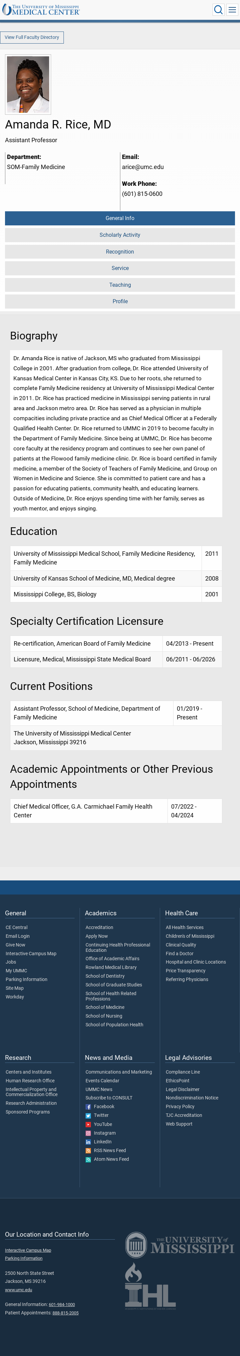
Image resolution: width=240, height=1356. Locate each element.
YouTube (99, 1124)
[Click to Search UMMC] (219, 10)
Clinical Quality (181, 945)
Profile (120, 301)
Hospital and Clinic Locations (196, 962)
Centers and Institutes (28, 1072)
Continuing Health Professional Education (118, 947)
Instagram (101, 1133)
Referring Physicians (187, 979)
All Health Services (185, 927)
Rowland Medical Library (111, 967)
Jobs (11, 962)
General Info (120, 218)
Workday (15, 997)
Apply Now (97, 936)
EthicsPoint (178, 1081)
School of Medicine (105, 1007)
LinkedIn (99, 1142)
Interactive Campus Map (31, 954)
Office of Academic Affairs (112, 959)
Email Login (18, 936)
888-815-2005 (65, 1312)
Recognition (120, 252)
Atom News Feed (107, 1159)
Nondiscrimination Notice (192, 1098)
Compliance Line (183, 1072)
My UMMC (16, 971)
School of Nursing (104, 1016)
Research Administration (31, 1103)
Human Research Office (30, 1081)
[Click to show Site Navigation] (232, 10)
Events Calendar (102, 1081)
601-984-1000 (62, 1304)
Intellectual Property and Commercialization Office (31, 1092)
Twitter (97, 1115)
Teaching (120, 285)
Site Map (15, 988)
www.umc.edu (18, 1289)
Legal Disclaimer (183, 1089)
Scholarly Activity (120, 235)
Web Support (179, 1124)
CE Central (16, 927)
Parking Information (26, 979)
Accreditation (99, 927)
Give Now (15, 945)
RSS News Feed (106, 1150)
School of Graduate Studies (114, 985)
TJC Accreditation (184, 1115)
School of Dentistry (105, 976)
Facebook (100, 1106)
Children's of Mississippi (190, 936)
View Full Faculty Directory (32, 37)
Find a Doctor (180, 954)
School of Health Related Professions (111, 996)
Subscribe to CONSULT (109, 1098)
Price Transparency (186, 971)
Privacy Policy (180, 1106)
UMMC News (99, 1089)
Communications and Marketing (119, 1072)
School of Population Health (114, 1025)
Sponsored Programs (28, 1112)
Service (120, 268)
